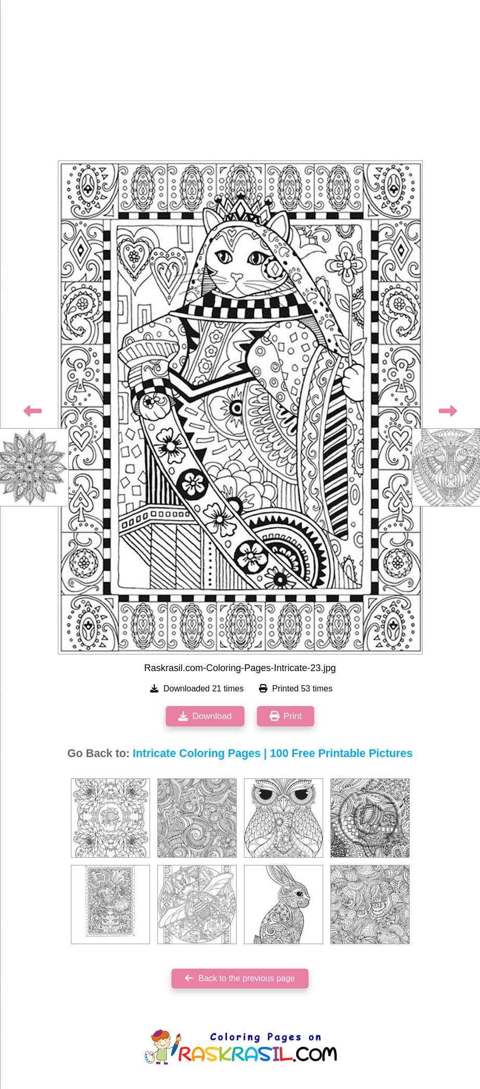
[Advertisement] (240, 83)
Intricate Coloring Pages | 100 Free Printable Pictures (273, 753)
